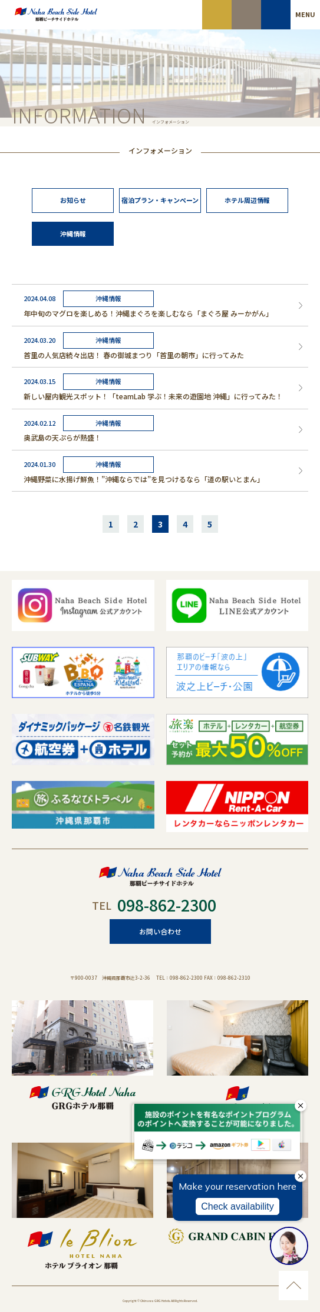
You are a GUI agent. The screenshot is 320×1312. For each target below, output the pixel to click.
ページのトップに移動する (293, 1285)
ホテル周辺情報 (247, 200)
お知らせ (73, 200)
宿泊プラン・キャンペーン (160, 200)
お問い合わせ (160, 931)
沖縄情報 (73, 233)
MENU (305, 14)
